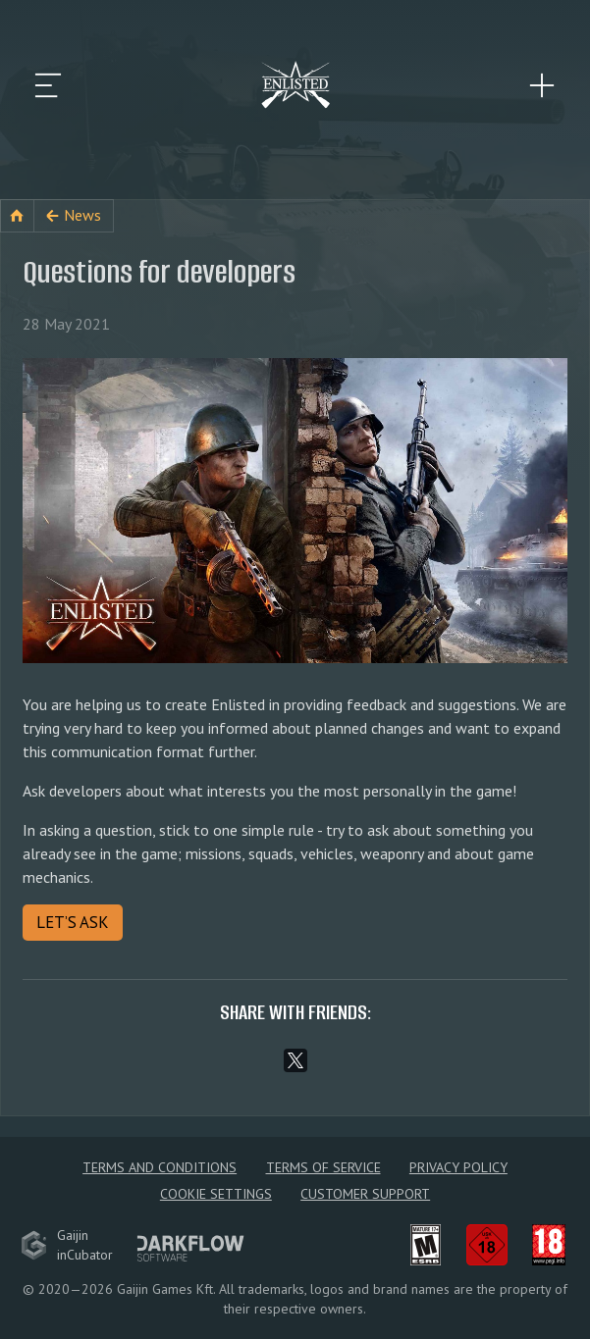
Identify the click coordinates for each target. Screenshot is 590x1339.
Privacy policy (458, 1167)
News (82, 215)
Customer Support (365, 1194)
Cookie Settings (216, 1194)
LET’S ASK (72, 922)
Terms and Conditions (159, 1167)
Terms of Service (323, 1167)
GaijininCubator (67, 1244)
